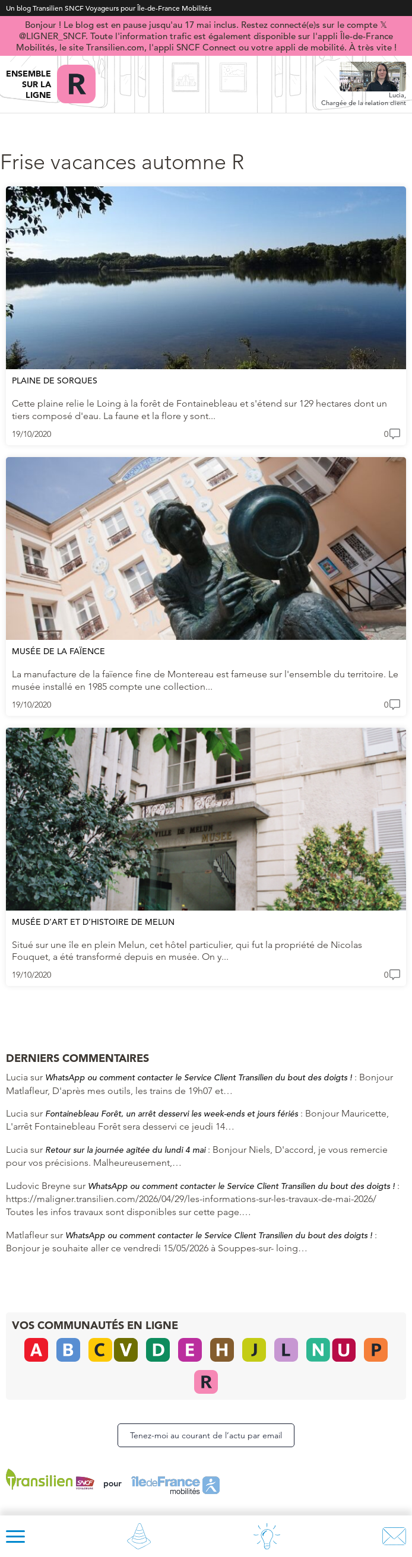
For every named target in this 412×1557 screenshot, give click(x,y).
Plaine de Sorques (54, 380)
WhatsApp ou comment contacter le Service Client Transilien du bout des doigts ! (198, 1077)
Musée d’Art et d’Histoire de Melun (93, 922)
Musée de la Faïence (58, 651)
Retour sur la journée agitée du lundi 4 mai (125, 1149)
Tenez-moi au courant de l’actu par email (206, 1435)
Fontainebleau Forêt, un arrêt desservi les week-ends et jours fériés (171, 1113)
